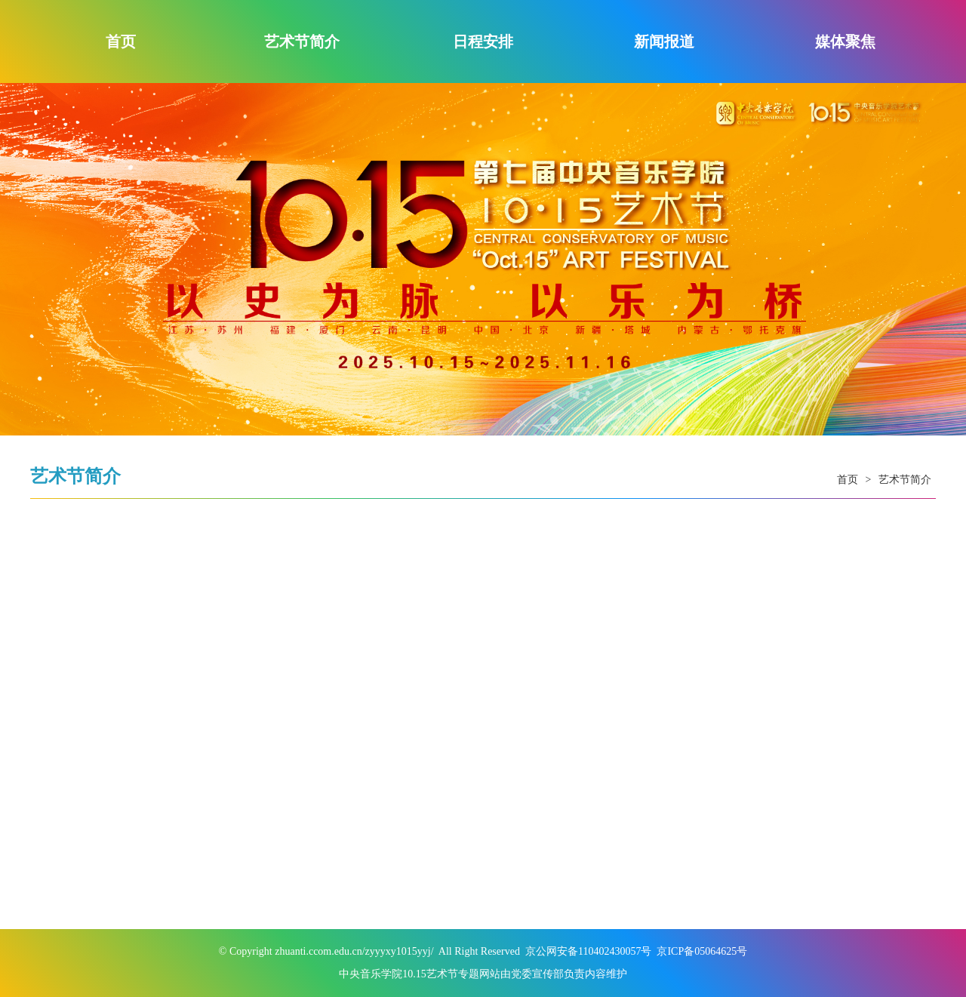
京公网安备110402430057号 (588, 951)
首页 (121, 41)
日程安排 (483, 41)
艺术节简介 (302, 41)
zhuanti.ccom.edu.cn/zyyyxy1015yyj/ (354, 951)
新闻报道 (664, 41)
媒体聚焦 (845, 41)
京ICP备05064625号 (702, 951)
